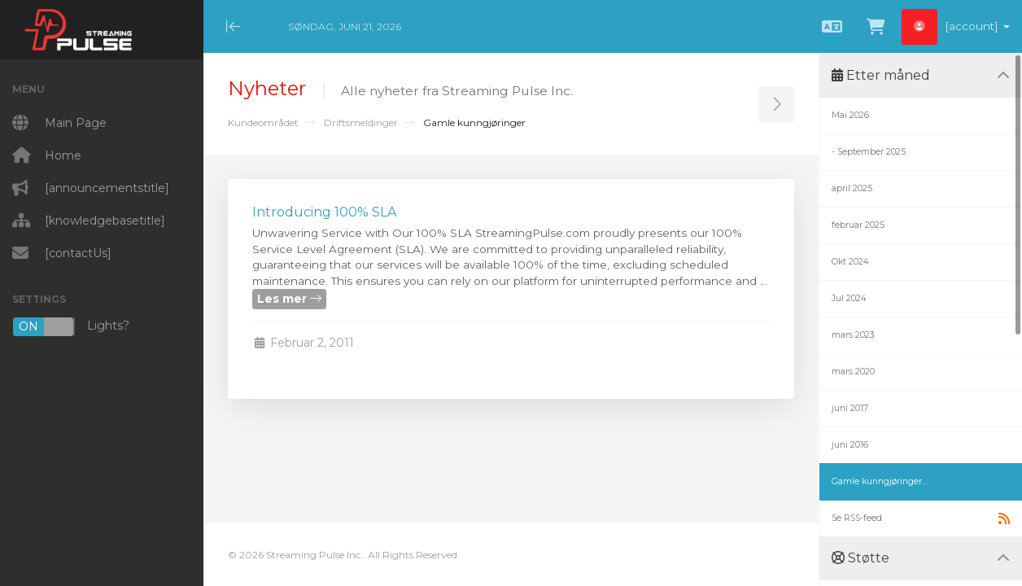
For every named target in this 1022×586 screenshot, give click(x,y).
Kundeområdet (263, 122)
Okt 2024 (850, 261)
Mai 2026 (850, 115)
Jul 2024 (849, 298)
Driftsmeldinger (361, 122)
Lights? (70, 327)
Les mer (289, 298)
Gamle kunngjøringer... (879, 481)
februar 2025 (858, 225)
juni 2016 (850, 445)
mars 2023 (853, 335)
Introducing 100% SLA (324, 212)
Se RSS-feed (921, 518)
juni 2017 (850, 408)
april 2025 (852, 188)
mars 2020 (853, 371)
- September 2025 (869, 151)
